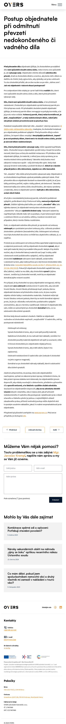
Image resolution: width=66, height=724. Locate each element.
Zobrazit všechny (34, 430)
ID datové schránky (33, 646)
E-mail (33, 638)
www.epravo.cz (40, 412)
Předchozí (11, 430)
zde (24, 416)
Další (56, 430)
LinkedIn (60, 607)
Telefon (33, 629)
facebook (55, 607)
